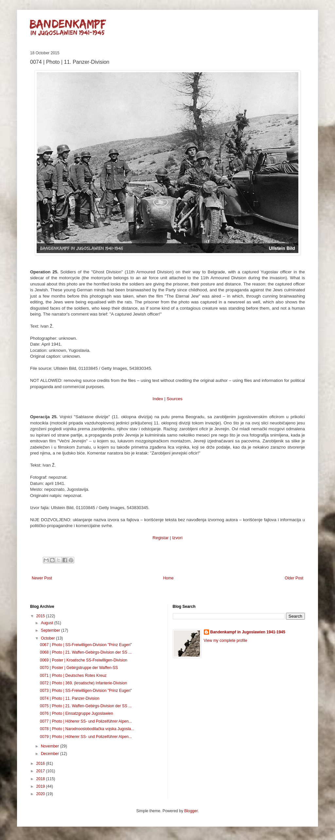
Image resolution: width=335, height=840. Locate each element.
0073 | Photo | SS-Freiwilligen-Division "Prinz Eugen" (86, 690)
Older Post (294, 578)
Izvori (177, 537)
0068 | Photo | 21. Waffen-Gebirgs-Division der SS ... (86, 652)
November (50, 746)
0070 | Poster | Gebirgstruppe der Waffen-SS (79, 667)
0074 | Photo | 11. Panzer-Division (69, 698)
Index (157, 398)
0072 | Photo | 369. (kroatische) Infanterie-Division (83, 683)
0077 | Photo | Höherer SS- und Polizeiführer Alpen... (86, 721)
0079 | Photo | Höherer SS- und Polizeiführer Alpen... (86, 736)
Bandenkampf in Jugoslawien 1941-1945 (247, 632)
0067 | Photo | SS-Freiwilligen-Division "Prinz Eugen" (86, 645)
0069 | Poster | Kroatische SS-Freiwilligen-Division (83, 660)
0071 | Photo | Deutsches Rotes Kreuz (73, 675)
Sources (174, 398)
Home (168, 578)
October (48, 638)
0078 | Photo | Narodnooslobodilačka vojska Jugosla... (87, 729)
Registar (160, 537)
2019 (41, 786)
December (50, 753)
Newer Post (42, 578)
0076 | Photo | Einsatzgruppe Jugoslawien (76, 713)
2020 (41, 794)
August (47, 623)
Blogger (191, 811)
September (51, 630)
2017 (41, 771)
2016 (41, 763)
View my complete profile (225, 640)
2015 (41, 616)
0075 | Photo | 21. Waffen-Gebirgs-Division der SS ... (86, 706)
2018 (41, 779)
